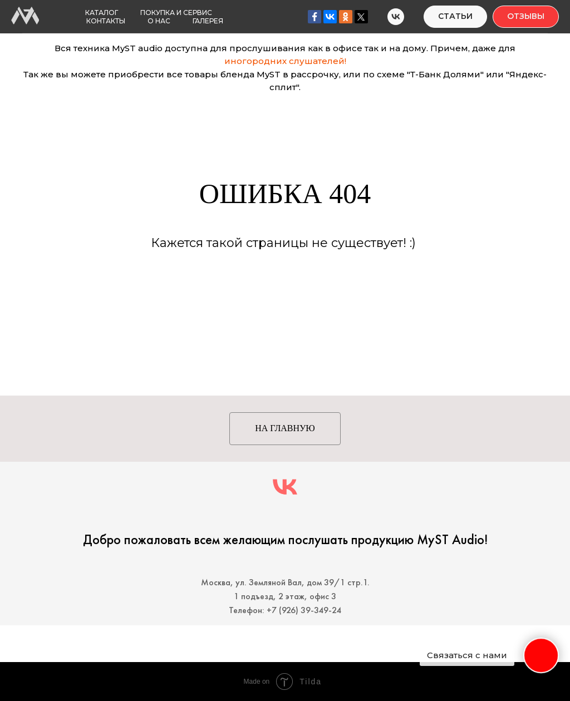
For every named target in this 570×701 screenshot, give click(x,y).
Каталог (101, 12)
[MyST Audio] (395, 16)
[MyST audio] (285, 486)
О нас (159, 21)
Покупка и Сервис (176, 12)
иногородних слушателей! (285, 61)
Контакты (105, 21)
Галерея (208, 21)
